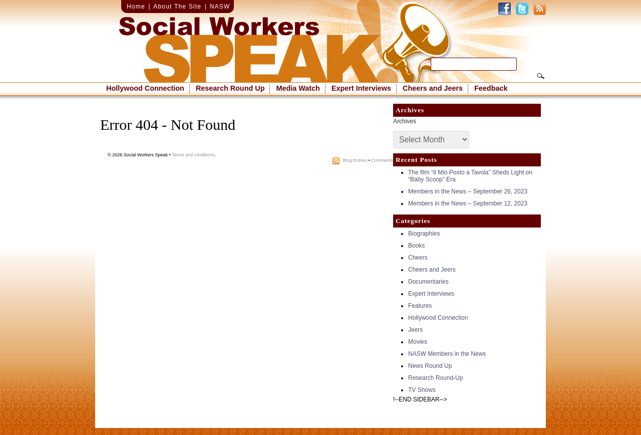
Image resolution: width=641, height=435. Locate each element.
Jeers (415, 329)
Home (136, 6)
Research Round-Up (435, 377)
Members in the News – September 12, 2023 (467, 203)
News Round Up (430, 365)
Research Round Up (230, 88)
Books (416, 245)
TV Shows (422, 389)
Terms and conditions (193, 154)
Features (420, 305)
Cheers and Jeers (433, 88)
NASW (220, 6)
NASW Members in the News (447, 353)
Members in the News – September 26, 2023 (467, 191)
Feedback (490, 88)
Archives (404, 121)
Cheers (418, 257)
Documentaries (428, 281)
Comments (382, 160)
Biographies (424, 233)
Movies (417, 341)
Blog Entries (355, 160)
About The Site (177, 6)
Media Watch (297, 88)
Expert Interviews (361, 88)
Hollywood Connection (145, 88)
